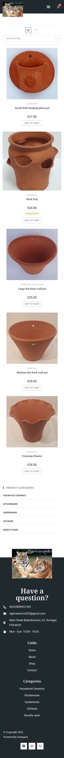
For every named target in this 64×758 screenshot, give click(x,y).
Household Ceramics (14, 495)
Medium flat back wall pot (32, 372)
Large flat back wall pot (32, 288)
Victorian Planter (32, 456)
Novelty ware (38, 284)
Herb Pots (32, 199)
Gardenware (32, 104)
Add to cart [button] (32, 123)
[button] (48, 7)
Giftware (8, 521)
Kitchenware (10, 504)
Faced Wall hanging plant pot (32, 108)
